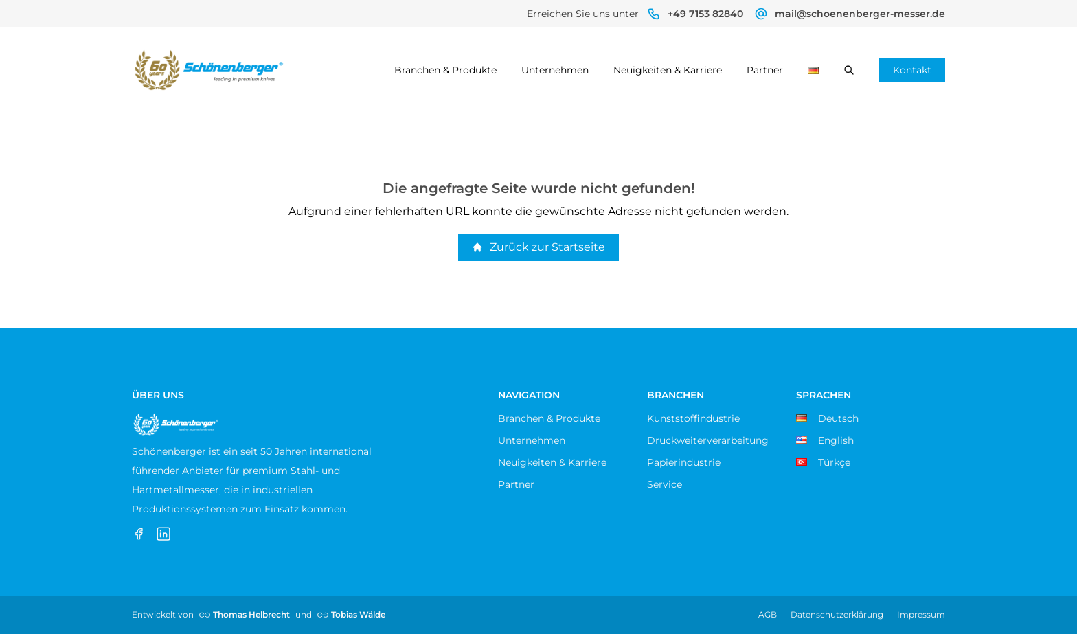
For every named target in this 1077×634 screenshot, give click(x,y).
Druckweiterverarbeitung (708, 440)
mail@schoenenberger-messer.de (860, 14)
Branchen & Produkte (445, 70)
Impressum (921, 614)
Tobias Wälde (358, 614)
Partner (765, 70)
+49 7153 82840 (705, 14)
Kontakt (912, 70)
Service (664, 484)
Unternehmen (555, 70)
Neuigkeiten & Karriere (667, 70)
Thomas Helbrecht (251, 614)
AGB (767, 614)
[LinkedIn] (163, 534)
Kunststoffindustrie (693, 418)
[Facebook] (139, 534)
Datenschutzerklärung (837, 614)
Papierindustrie (684, 462)
